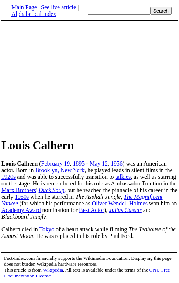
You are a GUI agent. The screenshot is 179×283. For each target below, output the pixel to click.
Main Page (24, 7)
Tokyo (46, 229)
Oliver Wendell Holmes (120, 203)
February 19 (55, 163)
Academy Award (21, 210)
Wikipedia (53, 270)
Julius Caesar (125, 210)
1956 (117, 163)
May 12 (99, 163)
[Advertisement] (63, 79)
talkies (123, 177)
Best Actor (91, 210)
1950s (22, 197)
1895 (79, 163)
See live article (58, 7)
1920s (8, 177)
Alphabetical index (33, 14)
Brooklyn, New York (60, 170)
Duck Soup (52, 190)
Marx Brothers (18, 190)
